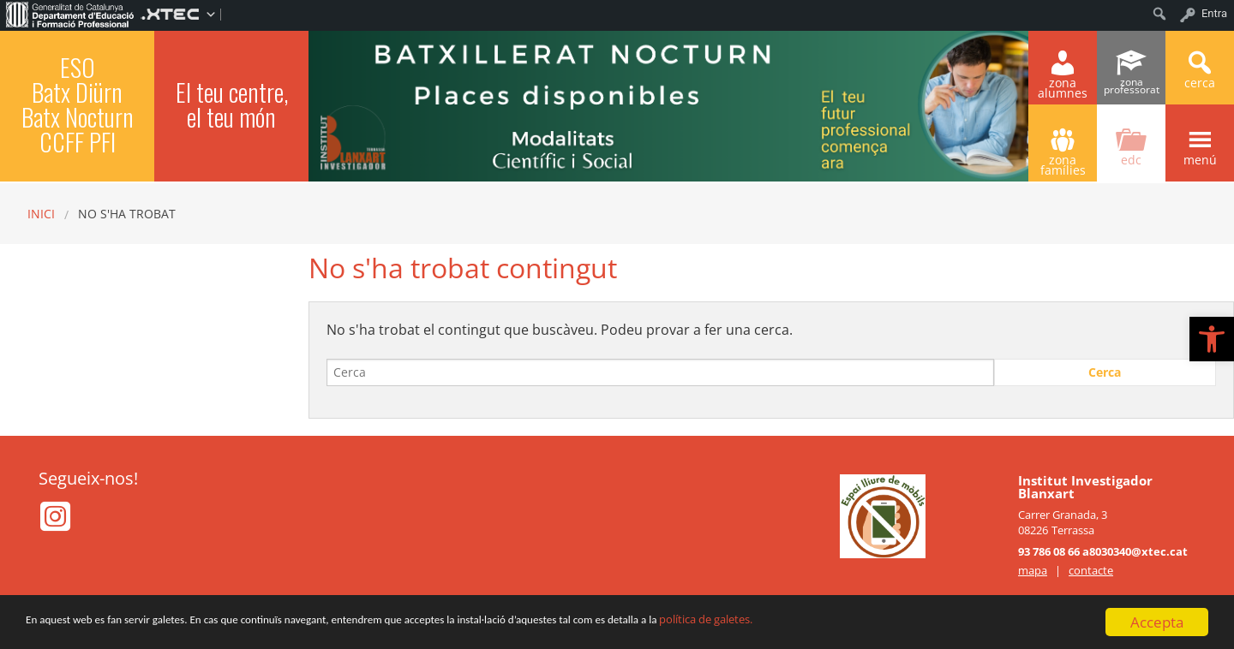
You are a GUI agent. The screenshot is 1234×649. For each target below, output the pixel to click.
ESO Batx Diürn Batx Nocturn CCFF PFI (77, 103)
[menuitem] (70, 13)
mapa (1032, 570)
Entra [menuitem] (1214, 13)
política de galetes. (910, 624)
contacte (1091, 570)
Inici (41, 213)
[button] (1211, 339)
